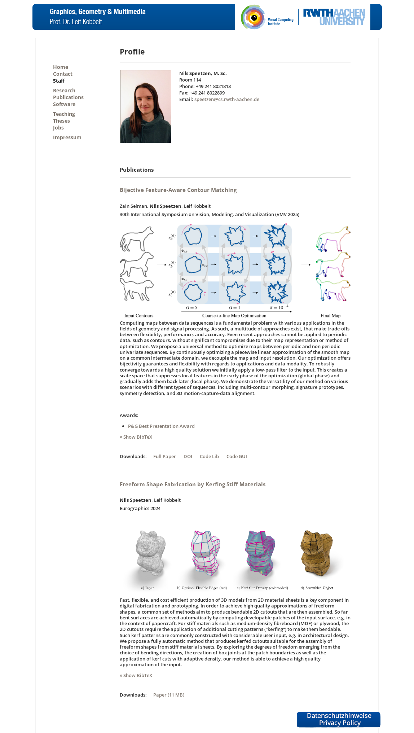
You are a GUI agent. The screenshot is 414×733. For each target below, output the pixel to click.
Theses (61, 120)
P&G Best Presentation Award (161, 426)
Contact (62, 73)
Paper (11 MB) (168, 695)
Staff (59, 80)
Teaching (64, 113)
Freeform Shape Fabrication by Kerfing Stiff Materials (192, 484)
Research (64, 90)
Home (60, 66)
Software (64, 104)
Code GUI (236, 456)
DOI (188, 456)
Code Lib (209, 456)
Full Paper (164, 456)
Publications (68, 97)
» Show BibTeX (136, 437)
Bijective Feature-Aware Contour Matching (178, 189)
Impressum (67, 137)
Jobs (58, 127)
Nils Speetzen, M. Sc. (203, 73)
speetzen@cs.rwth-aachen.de (226, 99)
